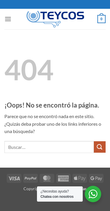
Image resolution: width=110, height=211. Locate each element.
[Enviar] (100, 147)
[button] (7, 19)
